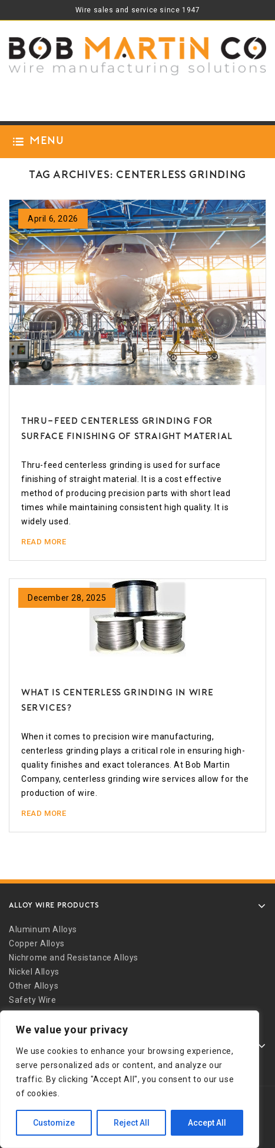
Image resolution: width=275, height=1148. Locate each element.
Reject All (132, 1122)
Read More (43, 541)
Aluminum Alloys (43, 929)
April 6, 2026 (53, 218)
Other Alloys (33, 985)
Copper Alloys (37, 943)
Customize (54, 1122)
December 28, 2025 (67, 598)
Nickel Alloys (34, 971)
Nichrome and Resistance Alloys (73, 957)
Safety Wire (33, 1000)
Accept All (207, 1122)
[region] (129, 1079)
